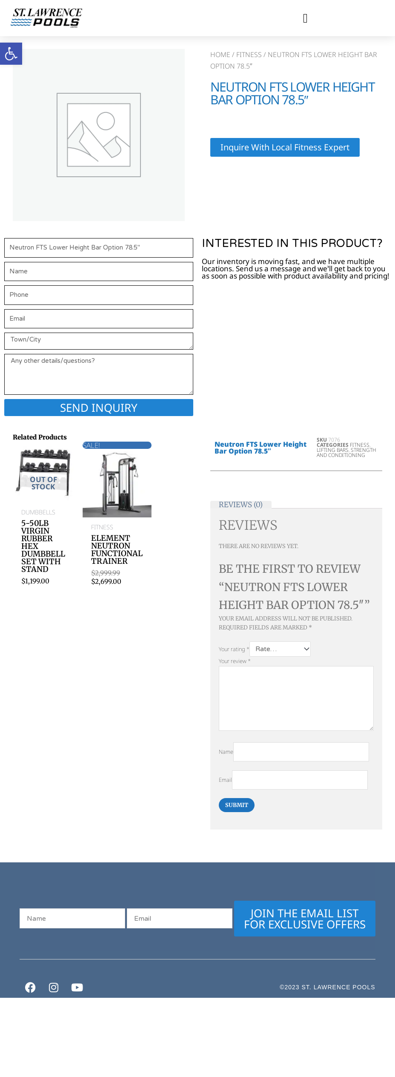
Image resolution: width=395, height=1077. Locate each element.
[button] (305, 18)
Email (225, 782)
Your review (235, 662)
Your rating (234, 649)
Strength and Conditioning (346, 452)
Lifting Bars (333, 450)
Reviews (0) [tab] (241, 504)
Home (220, 54)
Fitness (249, 54)
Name (226, 754)
